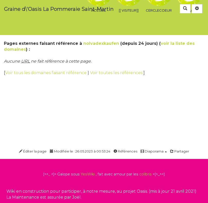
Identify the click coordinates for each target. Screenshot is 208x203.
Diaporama (154, 151)
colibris (145, 174)
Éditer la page (33, 151)
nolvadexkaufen (101, 43)
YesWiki (88, 174)
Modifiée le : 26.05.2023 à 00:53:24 (80, 151)
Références (125, 151)
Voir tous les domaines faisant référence (46, 72)
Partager (179, 151)
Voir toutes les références (116, 72)
